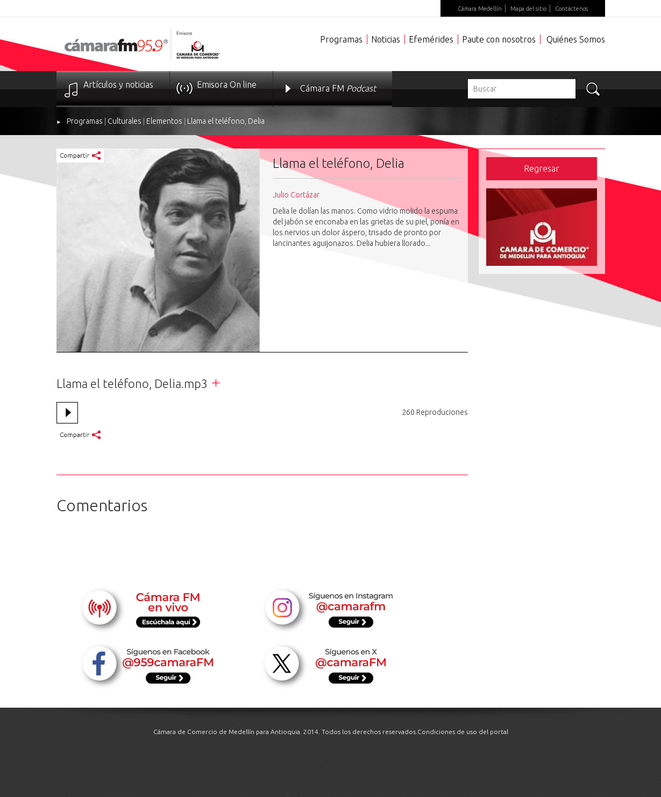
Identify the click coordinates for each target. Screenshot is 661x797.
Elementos (164, 121)
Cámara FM (338, 88)
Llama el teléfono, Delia (226, 121)
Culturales (124, 121)
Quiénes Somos (575, 39)
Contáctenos (571, 8)
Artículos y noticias (118, 84)
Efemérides (431, 39)
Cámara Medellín (480, 8)
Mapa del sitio (528, 8)
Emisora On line (227, 84)
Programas (341, 39)
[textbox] (521, 88)
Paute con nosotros (499, 39)
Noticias (385, 39)
